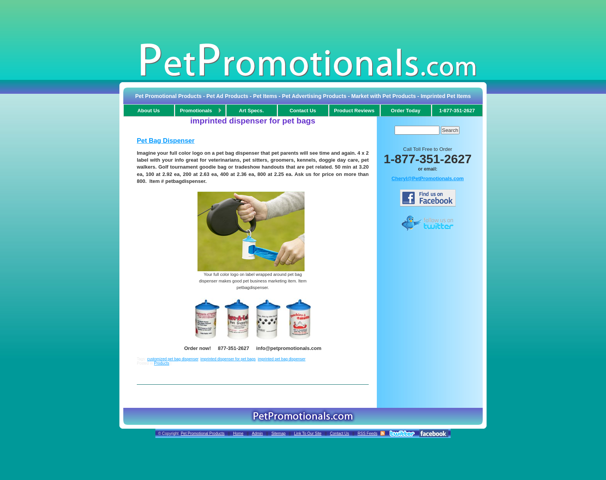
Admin (257, 433)
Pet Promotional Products (203, 433)
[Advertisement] (303, 20)
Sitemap (278, 433)
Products (161, 363)
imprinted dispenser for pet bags (228, 359)
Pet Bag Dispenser (165, 140)
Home (238, 433)
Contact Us (339, 433)
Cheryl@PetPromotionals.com (428, 178)
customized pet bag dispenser (172, 359)
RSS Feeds (367, 433)
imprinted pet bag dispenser (281, 359)
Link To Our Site (308, 433)
